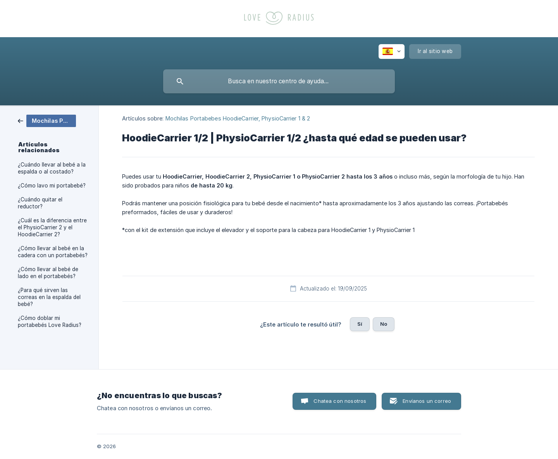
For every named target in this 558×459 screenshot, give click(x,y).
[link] (47, 120)
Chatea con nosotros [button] (339, 401)
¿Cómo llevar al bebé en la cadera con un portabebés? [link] (53, 251)
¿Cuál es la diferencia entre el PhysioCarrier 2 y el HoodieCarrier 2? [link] (52, 227)
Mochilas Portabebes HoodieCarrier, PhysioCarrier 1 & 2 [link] (237, 118)
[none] (392, 51)
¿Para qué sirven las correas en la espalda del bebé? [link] (49, 297)
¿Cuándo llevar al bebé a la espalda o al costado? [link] (52, 168)
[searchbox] (279, 81)
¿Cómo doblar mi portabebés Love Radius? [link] (49, 321)
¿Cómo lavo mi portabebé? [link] (52, 185)
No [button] (383, 324)
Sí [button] (359, 324)
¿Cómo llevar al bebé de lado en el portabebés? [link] (48, 272)
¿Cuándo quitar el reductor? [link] (40, 203)
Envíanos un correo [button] (427, 401)
